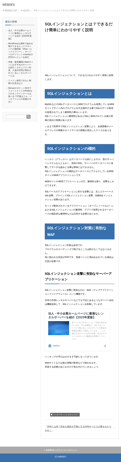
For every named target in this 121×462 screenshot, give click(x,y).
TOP (10, 10)
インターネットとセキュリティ (66, 414)
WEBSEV (8, 5)
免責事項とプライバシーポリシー (61, 450)
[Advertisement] (80, 55)
